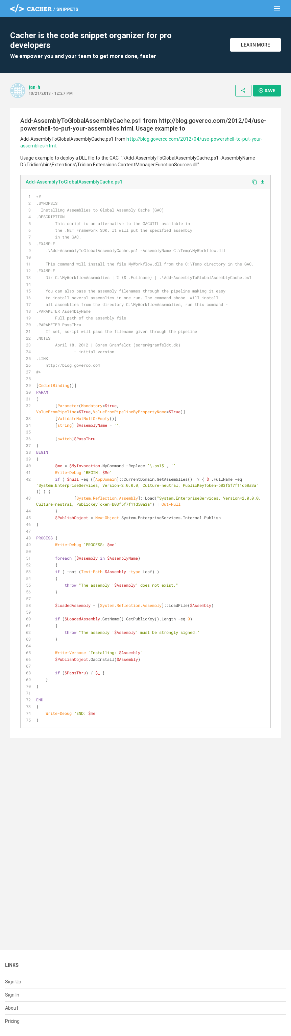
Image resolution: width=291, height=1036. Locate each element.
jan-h (34, 87)
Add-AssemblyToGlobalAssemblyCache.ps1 (74, 182)
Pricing (12, 1021)
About (11, 1008)
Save (266, 90)
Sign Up (13, 982)
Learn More (255, 45)
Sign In (12, 995)
